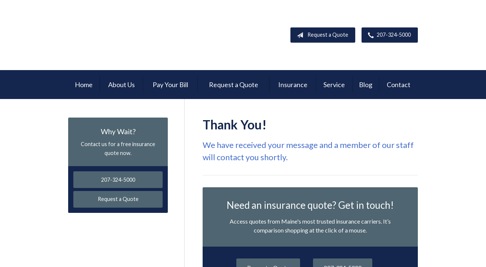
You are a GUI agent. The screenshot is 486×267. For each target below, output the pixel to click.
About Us (121, 84)
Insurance (292, 84)
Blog (365, 84)
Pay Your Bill (170, 84)
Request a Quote (321, 35)
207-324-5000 (388, 35)
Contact (398, 84)
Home (84, 84)
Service (334, 84)
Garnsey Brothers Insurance (117, 35)
